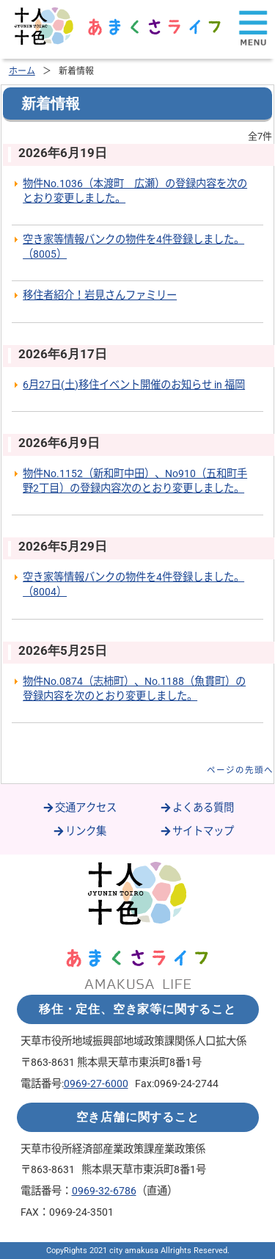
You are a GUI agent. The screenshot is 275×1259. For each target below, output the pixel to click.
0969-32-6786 (104, 1191)
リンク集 (79, 831)
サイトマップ (196, 831)
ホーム (22, 71)
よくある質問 (196, 808)
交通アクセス (79, 808)
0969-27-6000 (96, 1084)
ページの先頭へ (240, 770)
